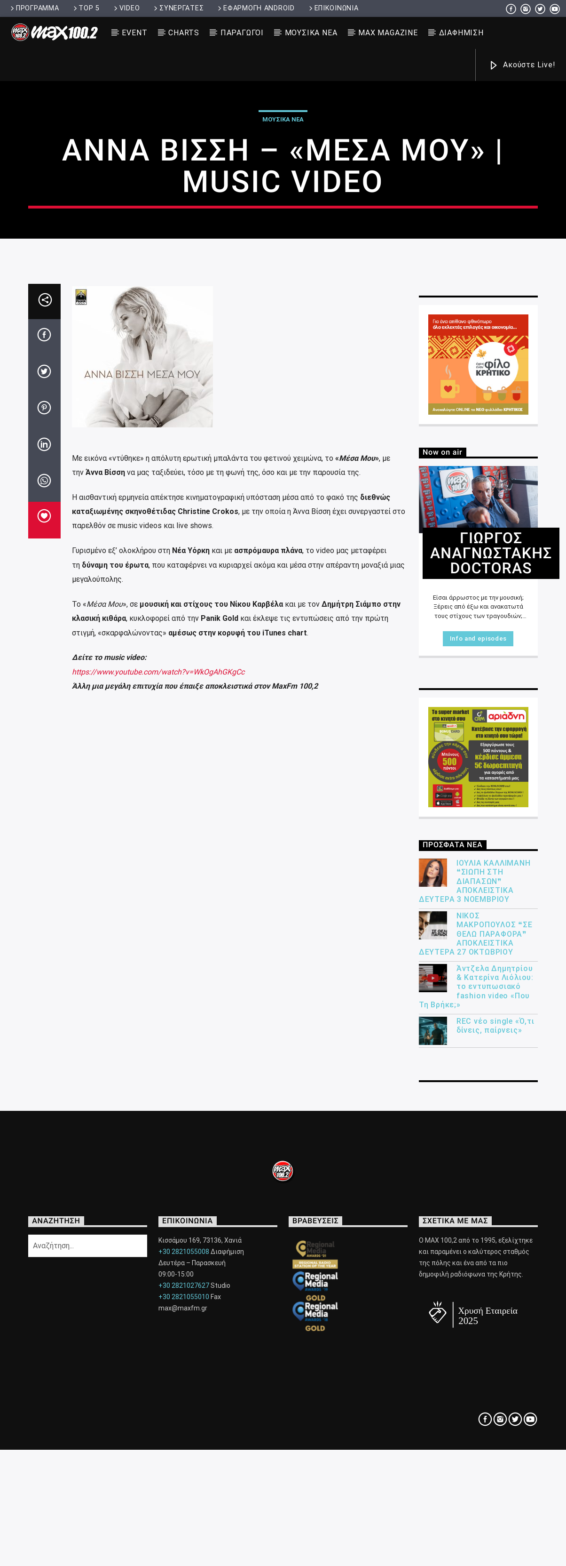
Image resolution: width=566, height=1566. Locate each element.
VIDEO (126, 8)
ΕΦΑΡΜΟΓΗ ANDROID (255, 8)
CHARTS (183, 32)
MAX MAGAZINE (388, 32)
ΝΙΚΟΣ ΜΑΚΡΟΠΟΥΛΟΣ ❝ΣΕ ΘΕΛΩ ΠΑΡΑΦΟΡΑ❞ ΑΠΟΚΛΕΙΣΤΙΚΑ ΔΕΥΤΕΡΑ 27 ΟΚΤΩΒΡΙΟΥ (476, 1267)
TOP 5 (86, 8)
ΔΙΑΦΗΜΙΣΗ (461, 32)
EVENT (134, 32)
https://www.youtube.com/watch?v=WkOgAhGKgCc (158, 1005)
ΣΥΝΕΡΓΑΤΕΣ (178, 8)
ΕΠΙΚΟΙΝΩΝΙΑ (333, 8)
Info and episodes (478, 971)
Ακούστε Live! (521, 65)
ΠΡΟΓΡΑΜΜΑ (34, 8)
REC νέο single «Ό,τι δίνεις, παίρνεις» (495, 1359)
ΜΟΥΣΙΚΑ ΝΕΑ (311, 32)
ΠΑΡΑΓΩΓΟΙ (242, 32)
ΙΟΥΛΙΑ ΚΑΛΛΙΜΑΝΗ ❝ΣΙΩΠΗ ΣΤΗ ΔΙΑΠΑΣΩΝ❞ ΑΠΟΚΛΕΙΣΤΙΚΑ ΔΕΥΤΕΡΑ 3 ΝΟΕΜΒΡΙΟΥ (475, 1214)
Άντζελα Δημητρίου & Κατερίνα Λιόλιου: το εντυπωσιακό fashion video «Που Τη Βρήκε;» (476, 1319)
